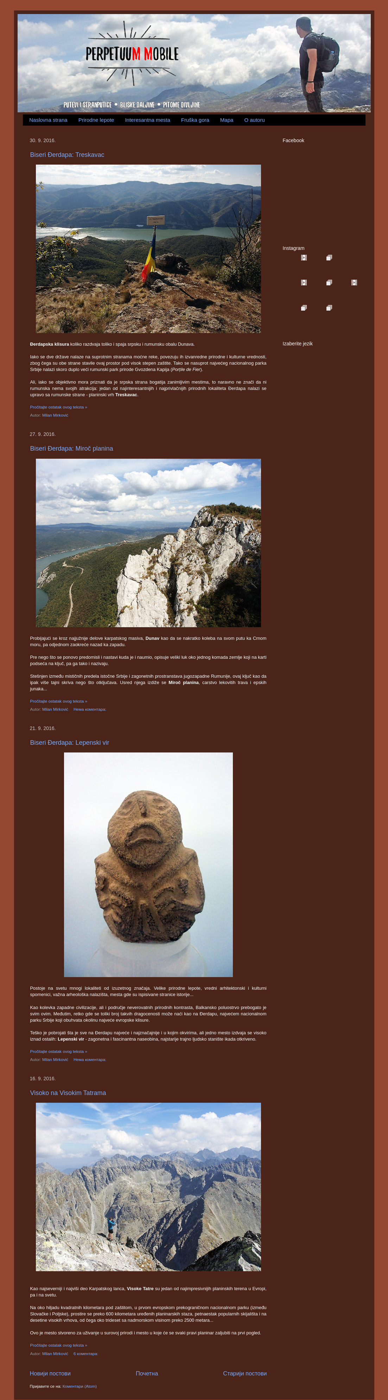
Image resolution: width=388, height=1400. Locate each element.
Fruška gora (195, 120)
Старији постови (245, 1373)
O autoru (254, 120)
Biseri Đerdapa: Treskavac (67, 154)
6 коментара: (87, 1353)
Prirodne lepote (96, 120)
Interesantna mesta (147, 120)
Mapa (227, 120)
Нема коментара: (91, 709)
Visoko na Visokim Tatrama (68, 1092)
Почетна (147, 1373)
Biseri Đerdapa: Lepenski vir (69, 742)
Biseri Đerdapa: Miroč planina (71, 448)
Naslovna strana (48, 120)
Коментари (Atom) (80, 1386)
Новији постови (50, 1373)
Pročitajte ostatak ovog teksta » (58, 407)
